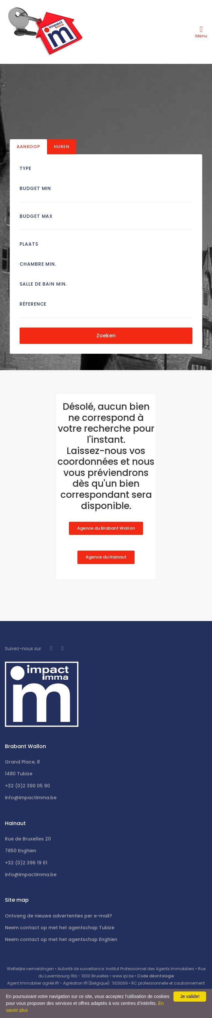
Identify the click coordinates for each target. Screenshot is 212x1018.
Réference (33, 304)
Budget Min (35, 188)
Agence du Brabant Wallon (106, 528)
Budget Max (36, 216)
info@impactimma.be (31, 797)
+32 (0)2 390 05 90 (27, 785)
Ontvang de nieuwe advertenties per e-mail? (58, 916)
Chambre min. (38, 264)
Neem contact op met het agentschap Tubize (59, 927)
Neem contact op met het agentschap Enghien (61, 939)
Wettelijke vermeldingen (30, 968)
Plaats (29, 244)
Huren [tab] (61, 146)
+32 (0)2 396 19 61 (26, 862)
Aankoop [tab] (28, 146)
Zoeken (106, 335)
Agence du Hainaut (106, 557)
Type (25, 168)
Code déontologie (155, 976)
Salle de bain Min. (43, 284)
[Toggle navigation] (201, 32)
